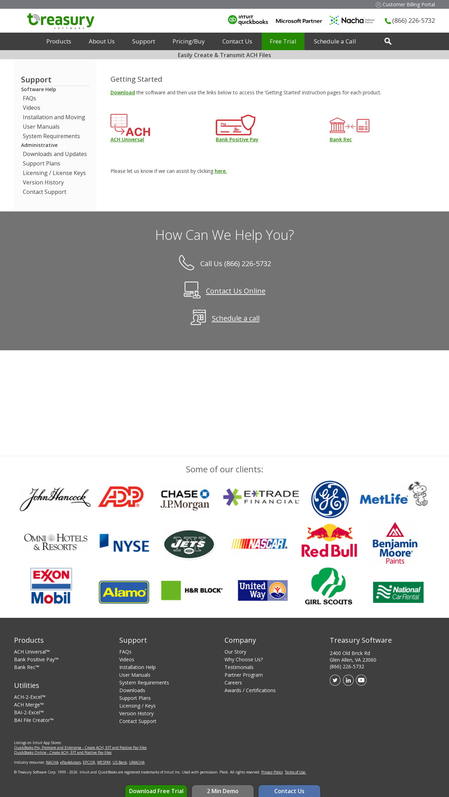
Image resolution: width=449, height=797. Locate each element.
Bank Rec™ (26, 667)
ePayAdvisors (70, 762)
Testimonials (239, 667)
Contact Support (44, 192)
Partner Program (243, 674)
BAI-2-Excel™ (29, 712)
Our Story (235, 651)
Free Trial (283, 41)
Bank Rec (341, 139)
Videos (31, 108)
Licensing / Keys (137, 705)
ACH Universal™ (32, 651)
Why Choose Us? (243, 659)
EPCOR (89, 762)
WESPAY (103, 762)
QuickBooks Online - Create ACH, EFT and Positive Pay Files (63, 752)
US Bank (120, 762)
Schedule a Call (335, 41)
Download (122, 92)
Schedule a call (236, 318)
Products (58, 41)
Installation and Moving (54, 117)
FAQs (29, 98)
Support (143, 41)
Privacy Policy (272, 772)
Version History (43, 182)
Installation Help (137, 667)
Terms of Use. (295, 772)
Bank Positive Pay (237, 139)
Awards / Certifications (250, 690)
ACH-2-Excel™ (30, 697)
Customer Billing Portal (405, 4)
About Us (102, 41)
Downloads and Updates (55, 154)
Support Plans (41, 163)
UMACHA (137, 762)
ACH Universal (127, 139)
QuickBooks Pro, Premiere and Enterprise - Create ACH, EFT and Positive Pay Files (80, 747)
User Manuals (41, 126)
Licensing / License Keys (54, 173)
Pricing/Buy (189, 41)
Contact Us (289, 791)
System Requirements (51, 136)
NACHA (52, 762)
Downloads (132, 690)
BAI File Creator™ (34, 720)
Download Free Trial (156, 791)
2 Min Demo (223, 791)
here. (221, 171)
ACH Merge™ (29, 704)
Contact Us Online (236, 291)
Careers (233, 682)
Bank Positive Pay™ (36, 659)
